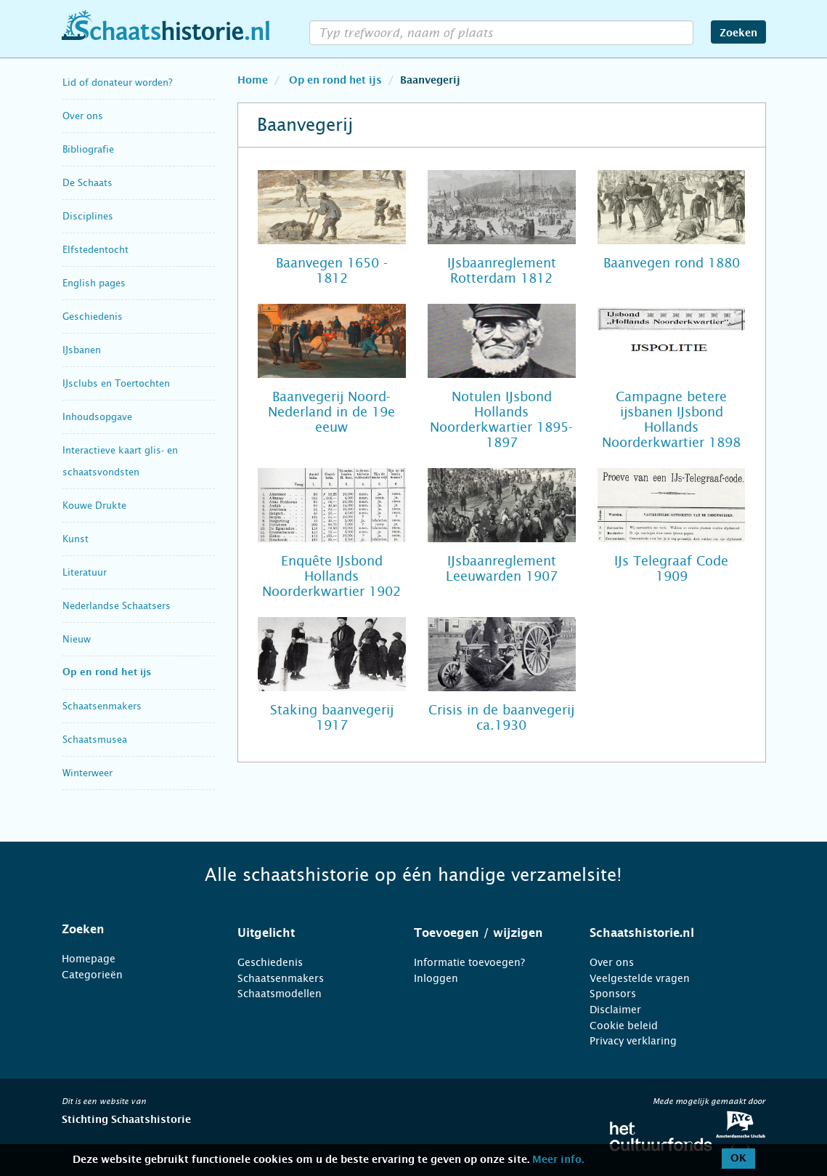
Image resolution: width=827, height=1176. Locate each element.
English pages (94, 283)
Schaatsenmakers (102, 706)
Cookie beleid (624, 1025)
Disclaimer (615, 1009)
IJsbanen (81, 350)
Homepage (88, 958)
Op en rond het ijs (106, 672)
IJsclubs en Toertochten (116, 383)
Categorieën (92, 974)
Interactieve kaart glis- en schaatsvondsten (120, 461)
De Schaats (87, 182)
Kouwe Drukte (94, 505)
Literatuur (84, 572)
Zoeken (738, 33)
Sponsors (613, 993)
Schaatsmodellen (279, 993)
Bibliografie (88, 149)
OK (738, 1158)
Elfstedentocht (95, 249)
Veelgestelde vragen (640, 978)
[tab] (132, 929)
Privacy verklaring (633, 1041)
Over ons (82, 115)
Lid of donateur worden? (117, 82)
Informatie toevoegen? (469, 962)
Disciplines (87, 216)
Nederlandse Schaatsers (116, 605)
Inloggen (436, 978)
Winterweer (87, 773)
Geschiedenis (92, 316)
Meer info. (558, 1160)
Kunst (75, 538)
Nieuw (76, 639)
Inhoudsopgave (97, 416)
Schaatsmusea (94, 739)
